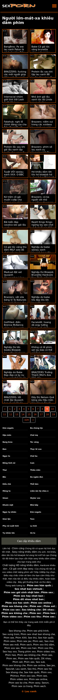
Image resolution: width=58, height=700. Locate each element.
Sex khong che (17, 630)
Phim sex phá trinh (38, 630)
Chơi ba (34, 456)
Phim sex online (36, 665)
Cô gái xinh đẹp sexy (21, 568)
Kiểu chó (7, 484)
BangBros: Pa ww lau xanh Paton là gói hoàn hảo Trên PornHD (14, 50)
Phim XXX (21, 637)
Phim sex (9, 637)
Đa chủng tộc (36, 428)
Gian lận (7, 519)
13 (16, 414)
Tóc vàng (34, 442)
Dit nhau (46, 658)
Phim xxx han (29, 648)
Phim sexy (34, 682)
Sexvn (45, 682)
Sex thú (32, 637)
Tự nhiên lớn (9, 533)
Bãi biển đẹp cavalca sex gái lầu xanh (15, 225)
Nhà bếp (34, 505)
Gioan (5, 498)
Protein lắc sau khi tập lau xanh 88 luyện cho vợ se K (42, 74)
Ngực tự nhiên (9, 512)
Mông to (7, 491)
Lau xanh (21, 669)
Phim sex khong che (14, 665)
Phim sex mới (11, 644)
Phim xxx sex (12, 648)
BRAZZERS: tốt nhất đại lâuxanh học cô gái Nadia (13, 400)
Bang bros (7, 442)
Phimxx (14, 675)
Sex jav (50, 665)
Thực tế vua (36, 449)
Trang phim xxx (27, 651)
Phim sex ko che (18, 682)
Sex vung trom (10, 634)
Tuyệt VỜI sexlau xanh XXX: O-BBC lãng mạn (14, 174)
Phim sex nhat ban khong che (38, 634)
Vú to (32, 533)
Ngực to (6, 456)
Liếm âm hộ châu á (39, 491)
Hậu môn (7, 435)
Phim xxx (46, 672)
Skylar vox (35, 498)
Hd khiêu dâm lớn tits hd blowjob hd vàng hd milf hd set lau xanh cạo (42, 175)
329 (26, 420)
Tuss (32, 519)
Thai (5, 470)
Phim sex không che (29, 655)
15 (29, 414)
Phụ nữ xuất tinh (11, 526)
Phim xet (18, 662)
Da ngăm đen (36, 477)
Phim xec (38, 641)
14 (22, 414)
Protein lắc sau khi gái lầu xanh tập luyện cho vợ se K (14, 149)
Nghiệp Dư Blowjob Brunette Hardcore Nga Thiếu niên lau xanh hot (42, 276)
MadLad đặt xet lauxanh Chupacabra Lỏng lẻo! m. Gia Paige (14, 276)
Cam (32, 463)
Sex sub (40, 662)
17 (41, 414)
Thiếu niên (35, 470)
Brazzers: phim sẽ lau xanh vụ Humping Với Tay (41, 149)
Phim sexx (10, 641)
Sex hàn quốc (46, 637)
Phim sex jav (24, 641)
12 (10, 414)
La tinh (33, 526)
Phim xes (47, 655)
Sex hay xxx (10, 651)
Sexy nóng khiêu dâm (24, 551)
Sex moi (49, 641)
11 (4, 414)
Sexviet (10, 669)
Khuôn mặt (8, 505)
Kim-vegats (8, 428)
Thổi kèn (34, 484)
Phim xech (40, 686)
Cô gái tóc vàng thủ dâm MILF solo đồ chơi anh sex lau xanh (15, 251)
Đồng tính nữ (9, 463)
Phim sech (26, 644)
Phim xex (29, 662)
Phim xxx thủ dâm (43, 644)
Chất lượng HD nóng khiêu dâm (21, 565)
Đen (4, 449)
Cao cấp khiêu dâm (29, 541)
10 (52, 409)
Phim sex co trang (22, 686)
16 (35, 414)
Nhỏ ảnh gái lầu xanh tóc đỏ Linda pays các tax (41, 99)
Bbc (4, 477)
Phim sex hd (45, 669)
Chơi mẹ (34, 435)
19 (53, 414)
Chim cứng (18, 548)
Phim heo (10, 655)
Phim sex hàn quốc (29, 658)
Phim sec (11, 658)
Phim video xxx (46, 651)
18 (47, 414)
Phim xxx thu (45, 648)
